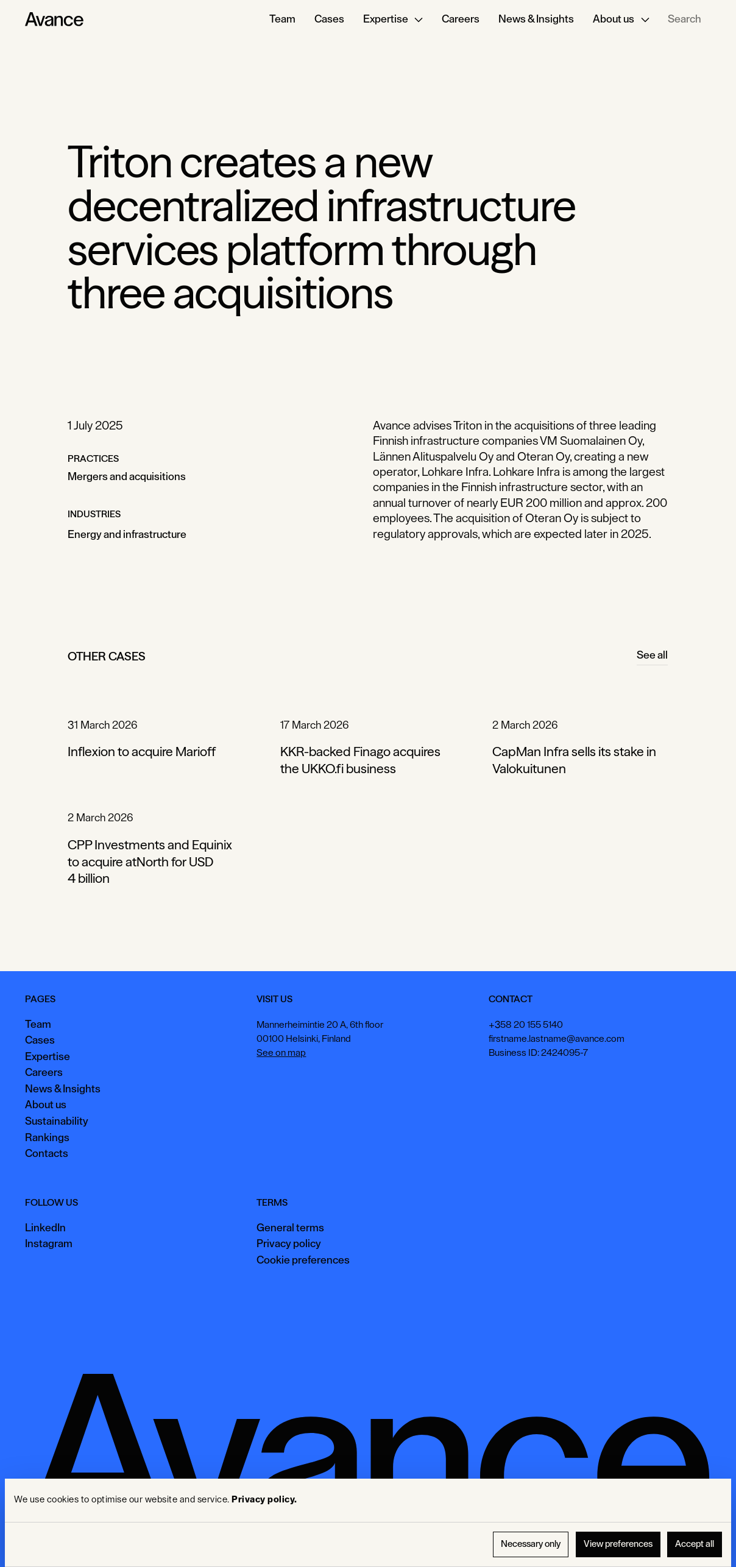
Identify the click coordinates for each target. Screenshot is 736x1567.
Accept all (694, 1544)
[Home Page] (54, 19)
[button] (393, 19)
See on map (281, 1053)
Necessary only (531, 1544)
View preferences (618, 1544)
